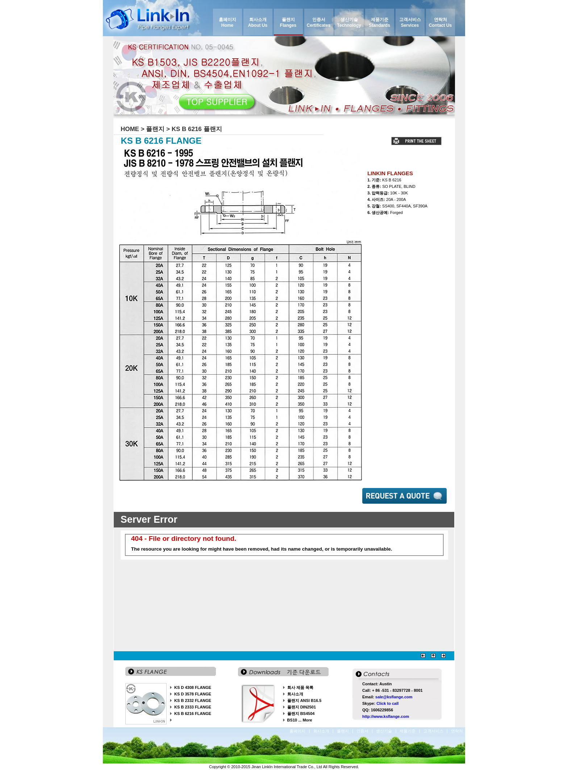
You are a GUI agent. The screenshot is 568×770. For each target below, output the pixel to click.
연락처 (457, 731)
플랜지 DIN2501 (301, 707)
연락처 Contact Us (440, 22)
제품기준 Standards (379, 22)
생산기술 (384, 731)
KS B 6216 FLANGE (192, 713)
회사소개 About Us (257, 22)
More (307, 720)
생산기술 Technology (349, 22)
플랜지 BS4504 (301, 713)
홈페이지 (297, 731)
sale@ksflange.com (393, 697)
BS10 (292, 720)
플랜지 (343, 731)
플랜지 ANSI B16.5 (304, 700)
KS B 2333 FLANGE (192, 707)
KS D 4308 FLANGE (192, 687)
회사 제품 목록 (300, 687)
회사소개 (295, 694)
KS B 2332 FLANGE (192, 700)
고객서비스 (433, 731)
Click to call (387, 703)
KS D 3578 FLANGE (192, 694)
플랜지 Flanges (288, 22)
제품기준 (408, 731)
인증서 (362, 731)
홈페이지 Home (227, 22)
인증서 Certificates (318, 22)
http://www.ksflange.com (385, 716)
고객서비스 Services (410, 22)
